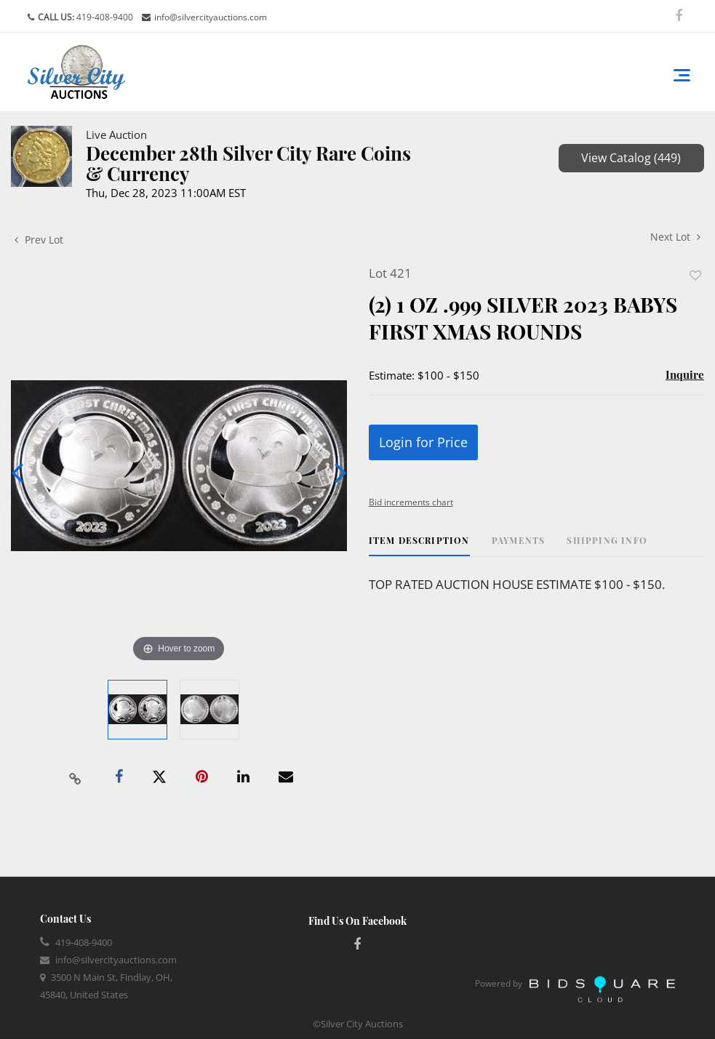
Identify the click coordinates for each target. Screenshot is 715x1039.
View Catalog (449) (631, 158)
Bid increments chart (411, 502)
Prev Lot (39, 239)
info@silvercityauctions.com (210, 17)
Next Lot (675, 236)
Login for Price (423, 442)
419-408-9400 (103, 17)
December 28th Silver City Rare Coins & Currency (248, 163)
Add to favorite (695, 275)
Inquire (685, 374)
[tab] (419, 545)
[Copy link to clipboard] (75, 777)
